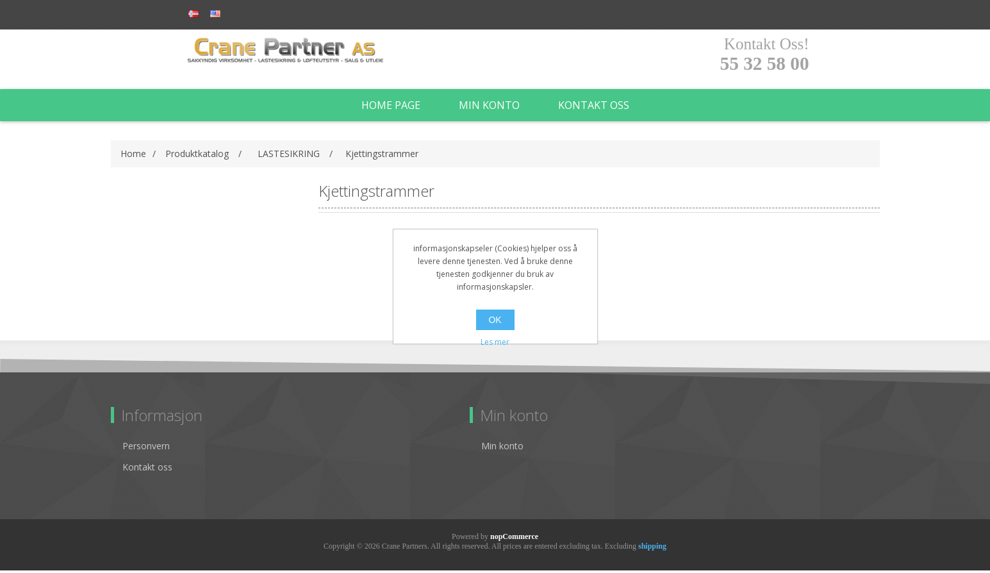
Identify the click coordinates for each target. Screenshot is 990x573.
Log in (264, 14)
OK (494, 320)
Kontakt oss (593, 108)
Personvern (146, 448)
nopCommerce (514, 539)
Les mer (495, 341)
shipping (652, 548)
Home (133, 156)
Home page (390, 108)
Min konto (489, 108)
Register (211, 14)
